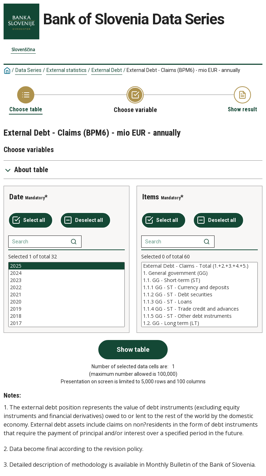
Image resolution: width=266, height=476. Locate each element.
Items (150, 197)
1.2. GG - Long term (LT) (199, 323)
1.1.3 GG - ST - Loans (199, 301)
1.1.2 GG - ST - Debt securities (199, 294)
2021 (66, 294)
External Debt (107, 70)
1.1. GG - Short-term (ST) (199, 280)
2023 (66, 280)
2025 (66, 265)
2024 (66, 273)
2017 (66, 323)
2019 (66, 308)
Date (16, 197)
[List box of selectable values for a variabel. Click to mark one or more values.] (66, 294)
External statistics (66, 70)
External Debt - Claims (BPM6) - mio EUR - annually (183, 70)
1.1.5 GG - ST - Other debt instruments (199, 316)
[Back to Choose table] (26, 100)
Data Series (28, 70)
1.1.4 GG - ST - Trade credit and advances (199, 308)
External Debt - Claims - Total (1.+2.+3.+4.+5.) (199, 265)
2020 (66, 301)
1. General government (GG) (199, 273)
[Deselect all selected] (85, 220)
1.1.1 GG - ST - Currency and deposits (199, 287)
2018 (66, 316)
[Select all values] (30, 220)
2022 (66, 287)
